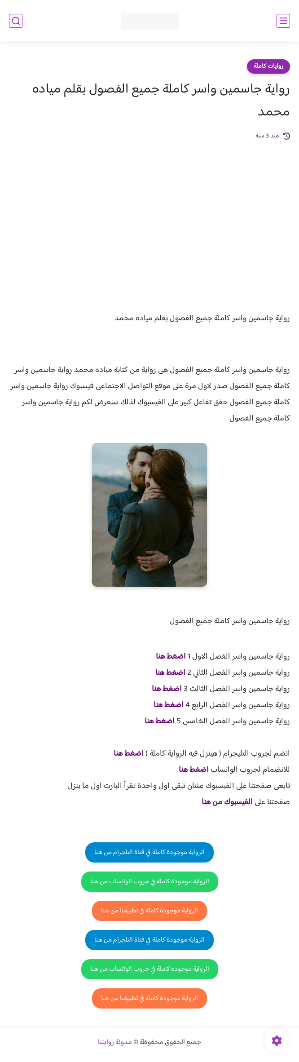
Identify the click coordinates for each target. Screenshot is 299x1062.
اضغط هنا (171, 657)
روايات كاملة (268, 66)
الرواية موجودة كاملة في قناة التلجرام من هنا (149, 852)
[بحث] (15, 21)
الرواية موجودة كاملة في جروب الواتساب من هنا (149, 881)
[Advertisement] (149, 209)
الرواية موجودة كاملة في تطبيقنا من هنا (149, 910)
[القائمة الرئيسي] (283, 21)
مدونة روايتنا (115, 1042)
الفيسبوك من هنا (227, 802)
